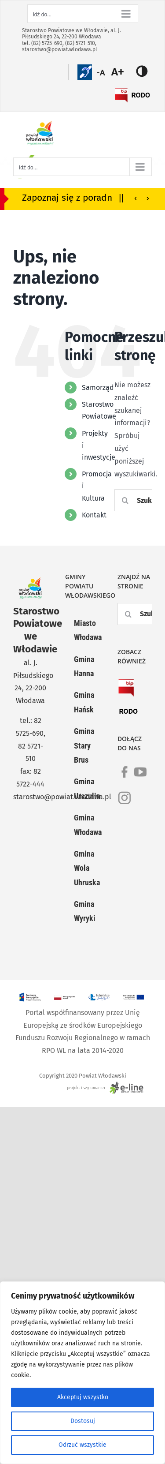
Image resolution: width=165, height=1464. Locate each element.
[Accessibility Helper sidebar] (122, 72)
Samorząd (98, 387)
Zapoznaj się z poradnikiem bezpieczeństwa (80, 197)
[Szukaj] (125, 500)
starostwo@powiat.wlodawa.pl (59, 49)
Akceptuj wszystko (82, 1397)
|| (121, 197)
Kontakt (94, 515)
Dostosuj (82, 1421)
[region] (82, 1372)
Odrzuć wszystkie (82, 1445)
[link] (124, 777)
